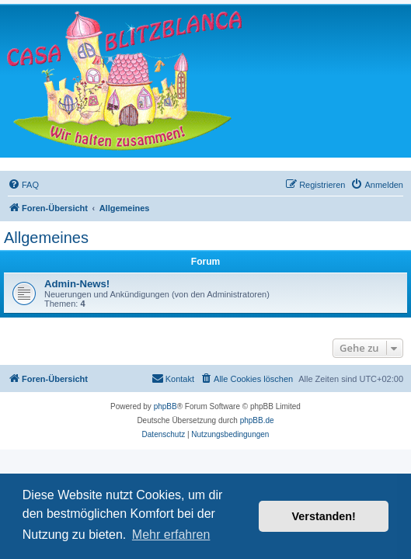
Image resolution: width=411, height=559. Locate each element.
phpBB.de (257, 420)
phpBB (165, 406)
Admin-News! (77, 284)
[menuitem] (23, 184)
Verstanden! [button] (324, 516)
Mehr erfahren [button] (171, 534)
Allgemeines (46, 237)
